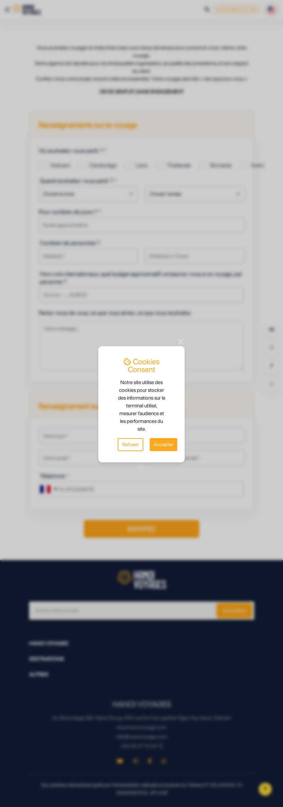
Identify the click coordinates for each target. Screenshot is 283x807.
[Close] (181, 342)
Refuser (130, 444)
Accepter (163, 444)
